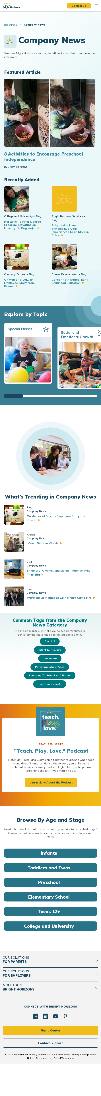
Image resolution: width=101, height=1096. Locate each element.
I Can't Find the (48, 576)
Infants (50, 885)
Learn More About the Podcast (51, 815)
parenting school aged (50, 699)
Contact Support (50, 1075)
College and (50, 958)
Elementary (50, 929)
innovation (50, 691)
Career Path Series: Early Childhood (68, 313)
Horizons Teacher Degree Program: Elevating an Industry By (23, 241)
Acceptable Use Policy (48, 1090)
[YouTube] (55, 1048)
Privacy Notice (79, 1087)
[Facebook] (35, 1048)
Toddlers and (50, 900)
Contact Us (79, 5)
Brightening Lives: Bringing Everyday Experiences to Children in (68, 245)
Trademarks (67, 1090)
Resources (10, 24)
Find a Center (50, 1063)
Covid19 (50, 674)
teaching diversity (50, 716)
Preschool (50, 914)
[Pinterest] (65, 1048)
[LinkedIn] (45, 1048)
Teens (50, 944)
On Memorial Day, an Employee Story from (22, 313)
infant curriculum (50, 682)
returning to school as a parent (50, 708)
